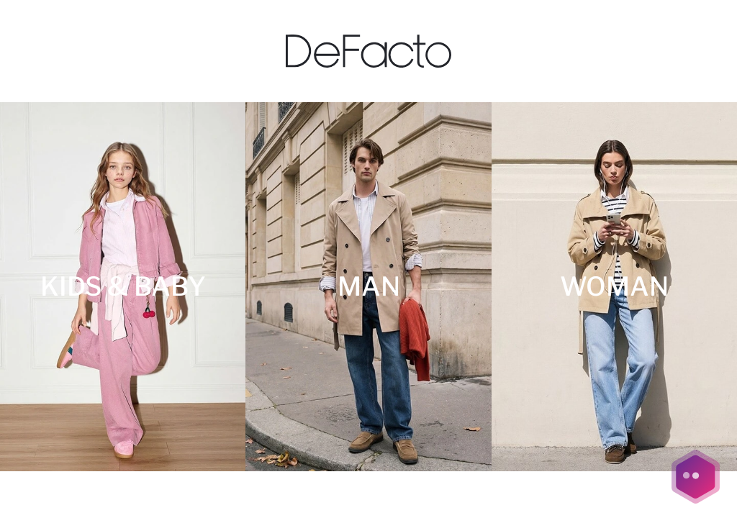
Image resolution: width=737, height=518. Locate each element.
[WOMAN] (614, 286)
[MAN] (368, 286)
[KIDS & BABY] (122, 286)
